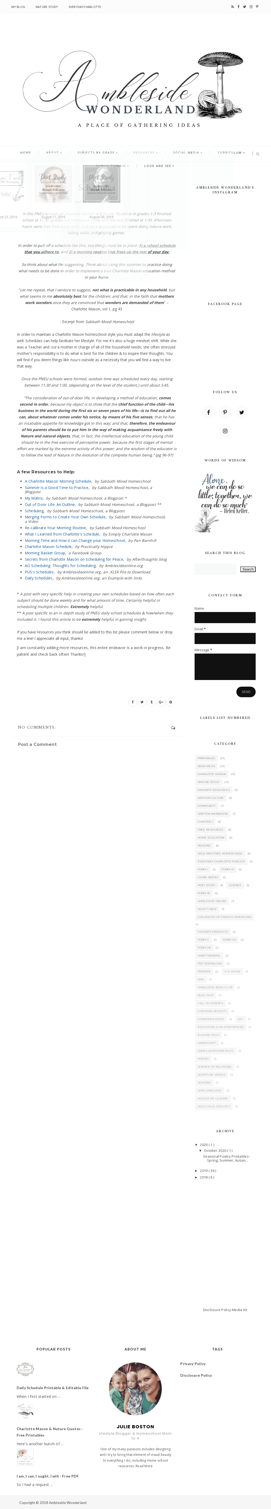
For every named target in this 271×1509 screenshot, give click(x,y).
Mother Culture (211, 798)
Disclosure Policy (217, 1309)
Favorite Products (213, 932)
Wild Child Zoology (214, 1106)
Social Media (179, 154)
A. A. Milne (232, 971)
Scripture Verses (212, 1074)
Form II (203, 939)
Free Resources (210, 829)
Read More (144, 1466)
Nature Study (47, 7)
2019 (204, 1170)
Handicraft (207, 1043)
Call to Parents (210, 1003)
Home (37, 154)
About (59, 154)
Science (235, 885)
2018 (204, 1177)
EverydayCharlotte (85, 7)
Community (207, 806)
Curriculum (218, 154)
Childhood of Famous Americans (224, 917)
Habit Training (209, 955)
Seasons (204, 1082)
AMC (201, 979)
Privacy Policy (192, 1363)
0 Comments (110, 202)
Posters (204, 971)
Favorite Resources (214, 790)
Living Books (208, 877)
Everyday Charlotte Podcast (221, 861)
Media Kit (239, 1309)
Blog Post (206, 995)
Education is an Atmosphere (221, 1027)
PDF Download (210, 963)
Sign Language (210, 1090)
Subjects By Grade (98, 154)
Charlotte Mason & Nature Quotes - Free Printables (50, 1431)
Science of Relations (215, 1066)
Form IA (228, 869)
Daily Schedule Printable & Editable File (53, 1387)
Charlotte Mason (212, 774)
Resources (141, 154)
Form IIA (229, 939)
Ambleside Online (212, 901)
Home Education (211, 837)
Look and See (155, 170)
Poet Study (206, 885)
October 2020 (215, 1150)
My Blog (18, 7)
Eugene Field (208, 1035)
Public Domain (113, 170)
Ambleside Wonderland (68, 1503)
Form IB (204, 893)
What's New (207, 909)
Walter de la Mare (213, 1098)
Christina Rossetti (212, 1011)
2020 (204, 1144)
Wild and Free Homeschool (220, 853)
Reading (204, 845)
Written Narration (213, 813)
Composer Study (211, 1019)
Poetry (203, 1059)
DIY (240, 1019)
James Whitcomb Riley (216, 1051)
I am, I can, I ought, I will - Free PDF (48, 1476)
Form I (203, 869)
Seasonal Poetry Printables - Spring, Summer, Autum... (227, 1158)
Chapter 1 (205, 821)
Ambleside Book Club (215, 987)
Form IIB (204, 947)
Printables (206, 758)
